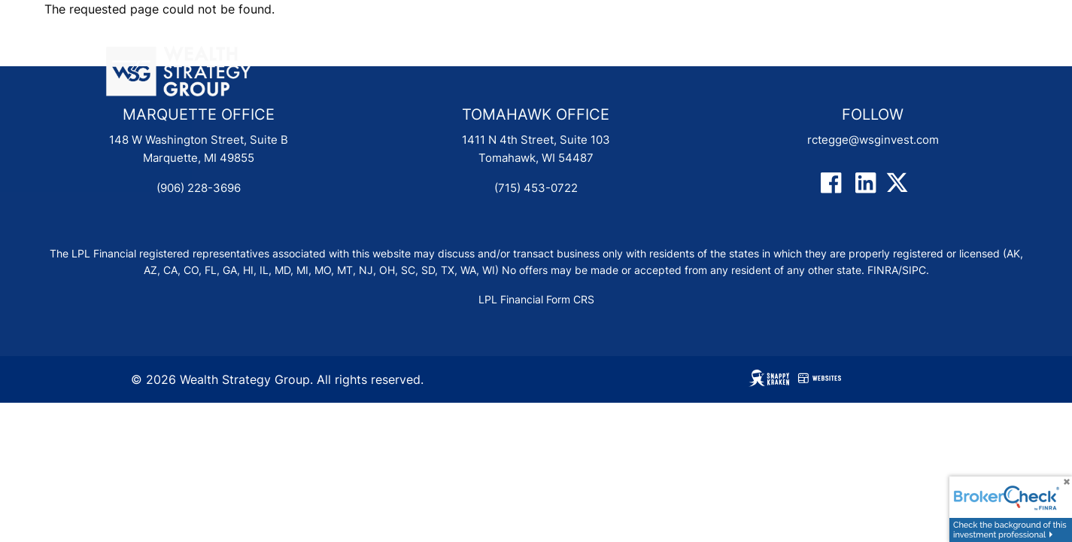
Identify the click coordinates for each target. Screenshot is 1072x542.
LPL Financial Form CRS (536, 299)
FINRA (882, 270)
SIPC (914, 270)
